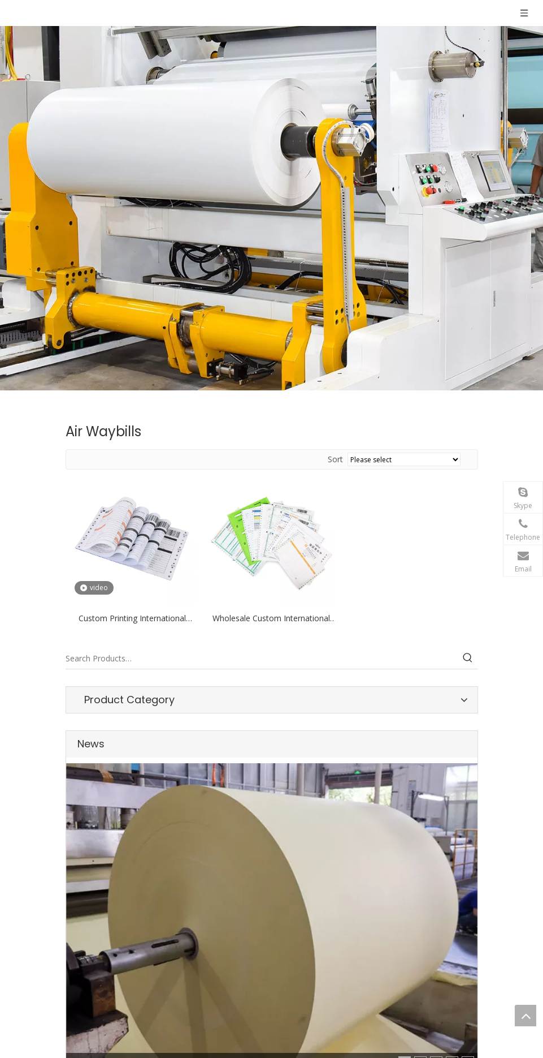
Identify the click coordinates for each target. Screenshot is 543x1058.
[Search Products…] (262, 658)
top (525, 1015)
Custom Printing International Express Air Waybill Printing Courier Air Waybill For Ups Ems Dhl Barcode (132, 619)
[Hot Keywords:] (468, 658)
